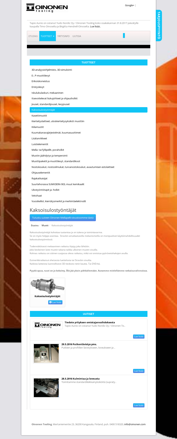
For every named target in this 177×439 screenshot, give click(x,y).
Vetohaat (37, 195)
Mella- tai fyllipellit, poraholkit (48, 149)
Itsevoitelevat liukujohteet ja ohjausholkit (55, 98)
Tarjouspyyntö (159, 25)
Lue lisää (138, 336)
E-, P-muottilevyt (41, 75)
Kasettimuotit (39, 115)
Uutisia (77, 36)
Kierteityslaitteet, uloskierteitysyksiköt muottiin (58, 121)
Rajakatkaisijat (39, 178)
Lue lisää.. (95, 26)
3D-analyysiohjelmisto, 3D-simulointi (52, 69)
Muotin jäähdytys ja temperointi (49, 155)
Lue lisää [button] (55, 302)
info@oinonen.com (135, 424)
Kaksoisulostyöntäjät (43, 109)
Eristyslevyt (38, 87)
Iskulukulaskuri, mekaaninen (47, 92)
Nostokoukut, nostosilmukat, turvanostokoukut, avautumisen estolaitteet (73, 167)
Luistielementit (40, 144)
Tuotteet (47, 36)
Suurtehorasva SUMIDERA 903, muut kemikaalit (58, 184)
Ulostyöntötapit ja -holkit (45, 189)
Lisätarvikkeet (39, 138)
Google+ (129, 5)
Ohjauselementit (41, 172)
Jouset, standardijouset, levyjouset (51, 104)
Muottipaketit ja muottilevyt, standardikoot (56, 161)
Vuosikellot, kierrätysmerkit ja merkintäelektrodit (59, 201)
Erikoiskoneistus (41, 81)
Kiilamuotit (38, 127)
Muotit (45, 225)
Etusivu (33, 36)
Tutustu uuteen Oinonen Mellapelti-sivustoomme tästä (62, 217)
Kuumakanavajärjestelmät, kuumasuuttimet (56, 132)
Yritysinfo (63, 36)
